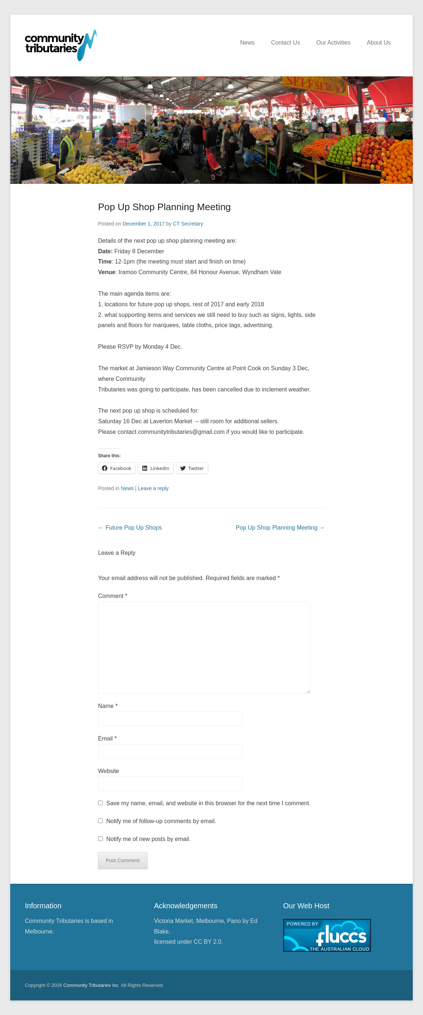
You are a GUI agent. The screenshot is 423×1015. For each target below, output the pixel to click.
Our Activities (333, 42)
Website (108, 771)
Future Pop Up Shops (130, 527)
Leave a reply (153, 488)
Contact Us (285, 42)
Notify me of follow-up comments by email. (161, 821)
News (247, 42)
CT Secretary (188, 224)
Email (107, 738)
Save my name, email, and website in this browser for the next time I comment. (208, 803)
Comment (112, 596)
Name (107, 706)
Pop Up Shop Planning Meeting (164, 206)
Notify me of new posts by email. (148, 839)
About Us (379, 42)
